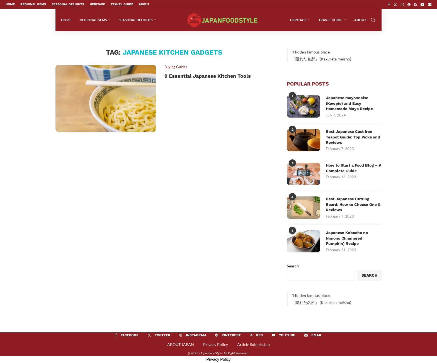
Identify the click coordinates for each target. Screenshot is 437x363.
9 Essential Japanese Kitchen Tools (207, 76)
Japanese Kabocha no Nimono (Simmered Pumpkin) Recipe (347, 238)
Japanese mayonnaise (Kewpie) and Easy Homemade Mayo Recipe (349, 103)
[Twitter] (395, 4)
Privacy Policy (215, 344)
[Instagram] (402, 4)
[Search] (373, 20)
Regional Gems (33, 4)
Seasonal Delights (68, 4)
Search (293, 266)
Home (10, 4)
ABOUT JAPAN (180, 344)
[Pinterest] (409, 4)
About (144, 4)
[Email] (429, 4)
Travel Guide (122, 4)
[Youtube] (422, 4)
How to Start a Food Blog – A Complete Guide (353, 168)
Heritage (97, 4)
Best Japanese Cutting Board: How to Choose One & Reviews (353, 204)
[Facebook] (389, 4)
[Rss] (415, 4)
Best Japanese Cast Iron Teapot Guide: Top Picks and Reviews (353, 137)
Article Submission (253, 344)
